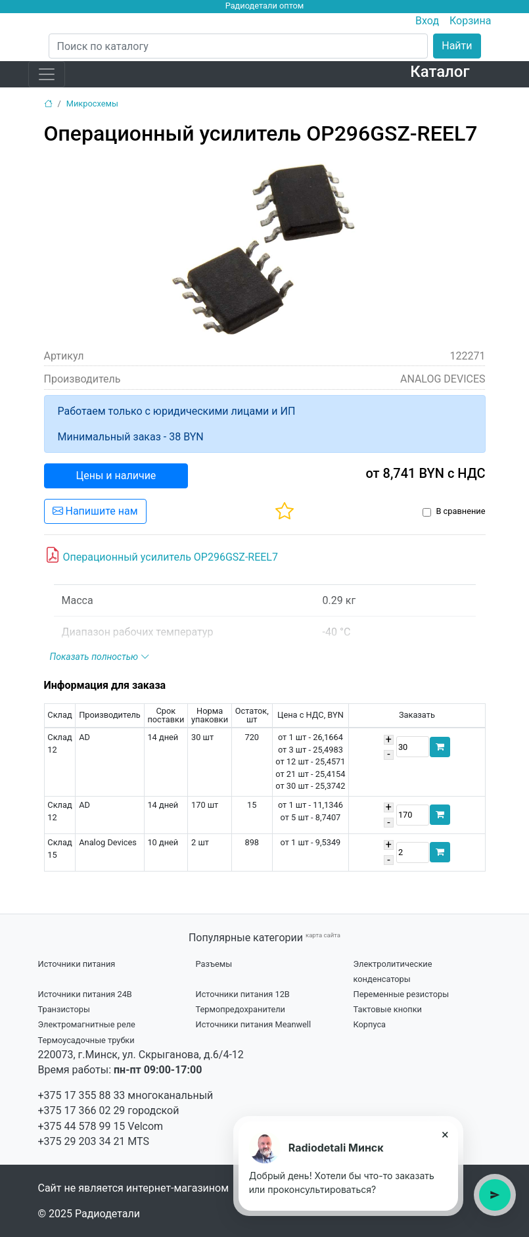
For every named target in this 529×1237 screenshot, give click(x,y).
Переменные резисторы (401, 994)
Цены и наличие (116, 475)
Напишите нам (95, 511)
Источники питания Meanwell (253, 1024)
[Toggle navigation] (46, 74)
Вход (427, 20)
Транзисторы (64, 1009)
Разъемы (214, 964)
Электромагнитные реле (86, 1024)
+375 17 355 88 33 (82, 1095)
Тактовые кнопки (388, 1009)
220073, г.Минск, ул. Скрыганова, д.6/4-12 (141, 1054)
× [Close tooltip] (445, 1134)
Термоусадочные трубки (86, 1040)
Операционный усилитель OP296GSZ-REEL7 (161, 555)
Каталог (439, 71)
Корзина (470, 20)
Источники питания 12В (243, 994)
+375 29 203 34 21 (82, 1141)
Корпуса (370, 1024)
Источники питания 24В (85, 994)
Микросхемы (92, 103)
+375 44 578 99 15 (82, 1126)
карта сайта (323, 935)
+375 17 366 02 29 (82, 1110)
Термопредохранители (241, 1009)
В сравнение (460, 511)
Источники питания (77, 964)
